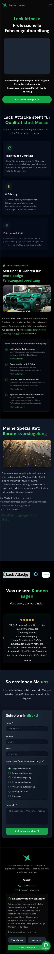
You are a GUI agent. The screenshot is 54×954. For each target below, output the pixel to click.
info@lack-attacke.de (29, 890)
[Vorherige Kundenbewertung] (3, 637)
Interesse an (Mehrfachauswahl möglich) (25, 762)
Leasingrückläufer (20, 792)
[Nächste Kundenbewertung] (50, 637)
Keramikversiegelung (21, 778)
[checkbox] (9, 769)
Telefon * (10, 737)
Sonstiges (16, 796)
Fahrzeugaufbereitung (22, 773)
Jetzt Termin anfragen (27, 99)
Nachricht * (11, 805)
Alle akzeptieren (27, 947)
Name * (9, 724)
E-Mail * (10, 749)
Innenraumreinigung (21, 783)
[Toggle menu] (50, 5)
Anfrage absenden (27, 831)
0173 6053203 (29, 885)
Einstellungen (17, 940)
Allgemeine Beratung (22, 769)
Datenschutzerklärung (17, 932)
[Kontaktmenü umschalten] (46, 946)
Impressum (32, 932)
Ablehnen (36, 940)
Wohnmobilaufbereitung (23, 787)
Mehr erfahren (13, 358)
